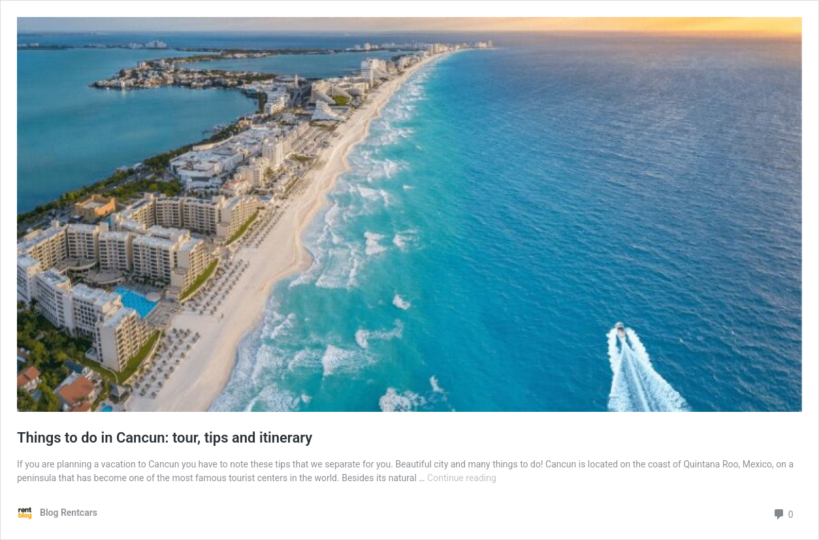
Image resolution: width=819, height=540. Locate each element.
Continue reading (461, 478)
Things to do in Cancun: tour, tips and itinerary (164, 438)
